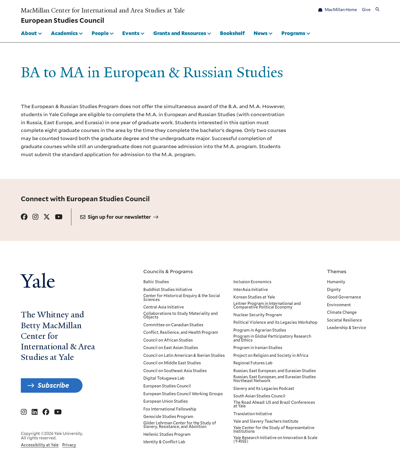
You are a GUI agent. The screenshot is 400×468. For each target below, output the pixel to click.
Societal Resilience (344, 320)
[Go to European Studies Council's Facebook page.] (24, 216)
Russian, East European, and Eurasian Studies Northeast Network (274, 379)
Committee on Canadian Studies (173, 325)
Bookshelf (232, 33)
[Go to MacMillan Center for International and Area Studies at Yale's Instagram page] (24, 412)
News (261, 33)
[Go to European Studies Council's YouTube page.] (58, 216)
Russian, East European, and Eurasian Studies (274, 371)
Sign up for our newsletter (119, 217)
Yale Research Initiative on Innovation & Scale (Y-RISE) (275, 440)
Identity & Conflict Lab (164, 442)
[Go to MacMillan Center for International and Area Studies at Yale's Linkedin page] (35, 412)
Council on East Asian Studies (170, 348)
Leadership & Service (346, 328)
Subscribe (53, 385)
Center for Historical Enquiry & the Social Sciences (181, 298)
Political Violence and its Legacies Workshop (275, 323)
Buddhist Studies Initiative (167, 290)
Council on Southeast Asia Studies (175, 371)
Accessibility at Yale (40, 444)
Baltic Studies (156, 282)
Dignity (334, 290)
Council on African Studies (168, 340)
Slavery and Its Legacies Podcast (263, 389)
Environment (339, 305)
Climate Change (342, 313)
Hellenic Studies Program (167, 435)
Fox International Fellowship (169, 409)
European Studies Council (167, 386)
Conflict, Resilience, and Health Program (180, 333)
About (29, 33)
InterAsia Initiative (250, 290)
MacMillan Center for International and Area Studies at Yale (103, 10)
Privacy (69, 444)
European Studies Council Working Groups (183, 394)
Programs (293, 33)
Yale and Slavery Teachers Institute (265, 422)
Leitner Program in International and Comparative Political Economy (267, 305)
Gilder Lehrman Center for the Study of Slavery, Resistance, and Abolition (179, 425)
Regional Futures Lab (252, 363)
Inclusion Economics (252, 282)
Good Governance (344, 297)
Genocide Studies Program (168, 417)
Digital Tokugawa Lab (163, 379)
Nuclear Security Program (257, 315)
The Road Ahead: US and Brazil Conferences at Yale (274, 404)
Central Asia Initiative (163, 307)
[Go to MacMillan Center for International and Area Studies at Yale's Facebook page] (45, 412)
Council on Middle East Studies (172, 363)
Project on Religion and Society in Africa (270, 356)
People (100, 33)
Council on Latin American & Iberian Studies (184, 356)
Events (130, 33)
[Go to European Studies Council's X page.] (46, 216)
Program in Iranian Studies (257, 348)
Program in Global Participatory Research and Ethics (272, 338)
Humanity (336, 282)
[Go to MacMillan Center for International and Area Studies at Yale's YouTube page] (58, 412)
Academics (64, 33)
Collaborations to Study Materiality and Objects (180, 315)
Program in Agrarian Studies (259, 330)
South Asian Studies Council (259, 396)
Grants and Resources (179, 33)
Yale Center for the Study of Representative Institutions (273, 430)
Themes (336, 271)
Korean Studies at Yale (254, 297)
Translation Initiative (252, 414)
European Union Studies (165, 402)
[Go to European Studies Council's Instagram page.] (35, 216)
